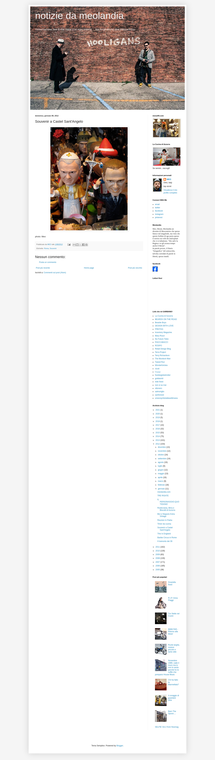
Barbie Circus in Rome (167, 537)
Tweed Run (160, 362)
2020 (158, 414)
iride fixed (159, 382)
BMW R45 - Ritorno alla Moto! (173, 631)
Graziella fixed (172, 583)
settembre (162, 458)
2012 (158, 444)
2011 (158, 547)
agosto (161, 462)
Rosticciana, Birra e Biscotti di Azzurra (166, 509)
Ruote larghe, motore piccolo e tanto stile (174, 648)
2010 (158, 551)
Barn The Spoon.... (172, 712)
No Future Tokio (162, 339)
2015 (158, 432)
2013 (158, 440)
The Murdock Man (163, 359)
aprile (160, 477)
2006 (158, 566)
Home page (89, 268)
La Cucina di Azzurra (164, 316)
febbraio (161, 485)
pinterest (158, 217)
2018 (158, 421)
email (157, 204)
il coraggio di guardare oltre (173, 697)
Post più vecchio (135, 268)
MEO (169, 179)
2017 (158, 425)
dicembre (162, 447)
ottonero (158, 388)
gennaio (161, 489)
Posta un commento (47, 262)
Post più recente (43, 268)
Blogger (120, 746)
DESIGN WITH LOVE (164, 326)
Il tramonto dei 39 (164, 541)
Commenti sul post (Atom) (55, 272)
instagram (159, 214)
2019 (158, 417)
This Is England (164, 534)
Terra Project (160, 352)
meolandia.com (163, 492)
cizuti (157, 369)
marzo (161, 481)
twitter (157, 207)
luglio (160, 466)
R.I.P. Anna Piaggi (173, 599)
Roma (46, 248)
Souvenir (53, 248)
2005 (158, 570)
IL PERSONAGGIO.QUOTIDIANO (168, 501)
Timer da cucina (164, 524)
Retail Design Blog (163, 349)
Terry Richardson (162, 355)
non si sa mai (160, 385)
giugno (161, 470)
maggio (161, 473)
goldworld (159, 378)
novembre (162, 451)
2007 (158, 562)
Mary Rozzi (160, 336)
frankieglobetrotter (163, 375)
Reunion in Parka (164, 520)
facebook (159, 211)
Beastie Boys (160, 322)
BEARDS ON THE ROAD (166, 319)
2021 (158, 410)
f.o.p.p (157, 372)
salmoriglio (159, 391)
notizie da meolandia (79, 15)
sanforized (159, 395)
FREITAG (159, 329)
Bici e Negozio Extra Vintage (166, 515)
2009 (158, 554)
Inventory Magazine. (163, 332)
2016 (158, 429)
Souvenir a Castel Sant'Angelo (165, 528)
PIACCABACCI (161, 342)
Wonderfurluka (161, 365)
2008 (158, 558)
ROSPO (158, 345)
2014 (158, 436)
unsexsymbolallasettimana (166, 398)
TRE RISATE (163, 496)
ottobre (161, 455)
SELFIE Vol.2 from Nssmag (166, 727)
